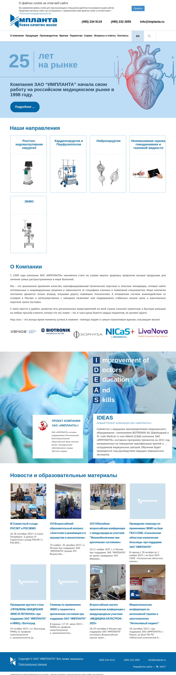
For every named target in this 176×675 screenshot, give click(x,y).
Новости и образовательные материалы (63, 475)
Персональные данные (33, 664)
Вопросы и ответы (105, 35)
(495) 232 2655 (121, 21)
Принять (138, 8)
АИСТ (163, 666)
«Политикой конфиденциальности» (35, 13)
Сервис (88, 35)
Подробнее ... (25, 106)
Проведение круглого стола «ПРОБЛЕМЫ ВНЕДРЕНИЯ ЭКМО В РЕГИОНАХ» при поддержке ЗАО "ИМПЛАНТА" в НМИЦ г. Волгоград (28, 614)
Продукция (31, 35)
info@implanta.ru (152, 21)
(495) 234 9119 (92, 21)
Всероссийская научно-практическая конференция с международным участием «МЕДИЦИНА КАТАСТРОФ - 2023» (107, 614)
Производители (49, 35)
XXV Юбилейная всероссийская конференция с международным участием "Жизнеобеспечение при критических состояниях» (107, 533)
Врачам (63, 35)
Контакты (122, 35)
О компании (17, 35)
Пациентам (76, 35)
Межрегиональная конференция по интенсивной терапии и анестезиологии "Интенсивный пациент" (144, 614)
